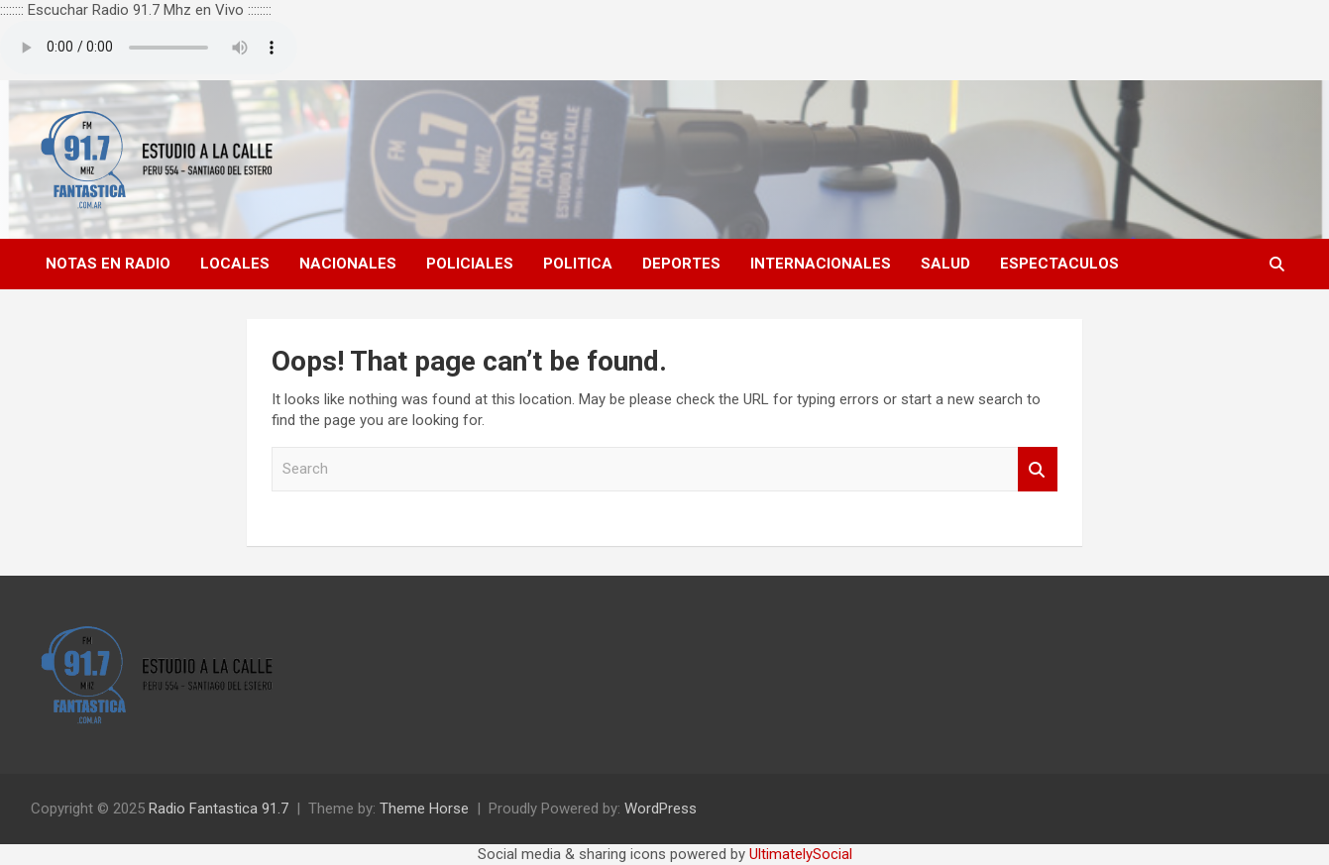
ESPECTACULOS (1059, 263)
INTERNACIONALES (820, 263)
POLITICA (577, 263)
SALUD (945, 263)
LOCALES (235, 263)
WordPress (660, 808)
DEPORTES (681, 263)
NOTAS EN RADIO (108, 263)
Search (1037, 469)
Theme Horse (424, 808)
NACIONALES (347, 263)
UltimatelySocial (800, 854)
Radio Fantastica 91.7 (218, 808)
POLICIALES (469, 263)
